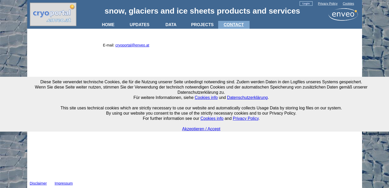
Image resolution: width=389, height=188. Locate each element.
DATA (170, 24)
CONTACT (234, 24)
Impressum (64, 183)
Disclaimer (38, 183)
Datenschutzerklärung (247, 97)
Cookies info (206, 97)
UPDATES (139, 24)
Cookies (348, 3)
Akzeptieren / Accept (201, 129)
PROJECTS (202, 24)
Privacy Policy (327, 3)
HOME (108, 24)
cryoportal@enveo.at (132, 45)
